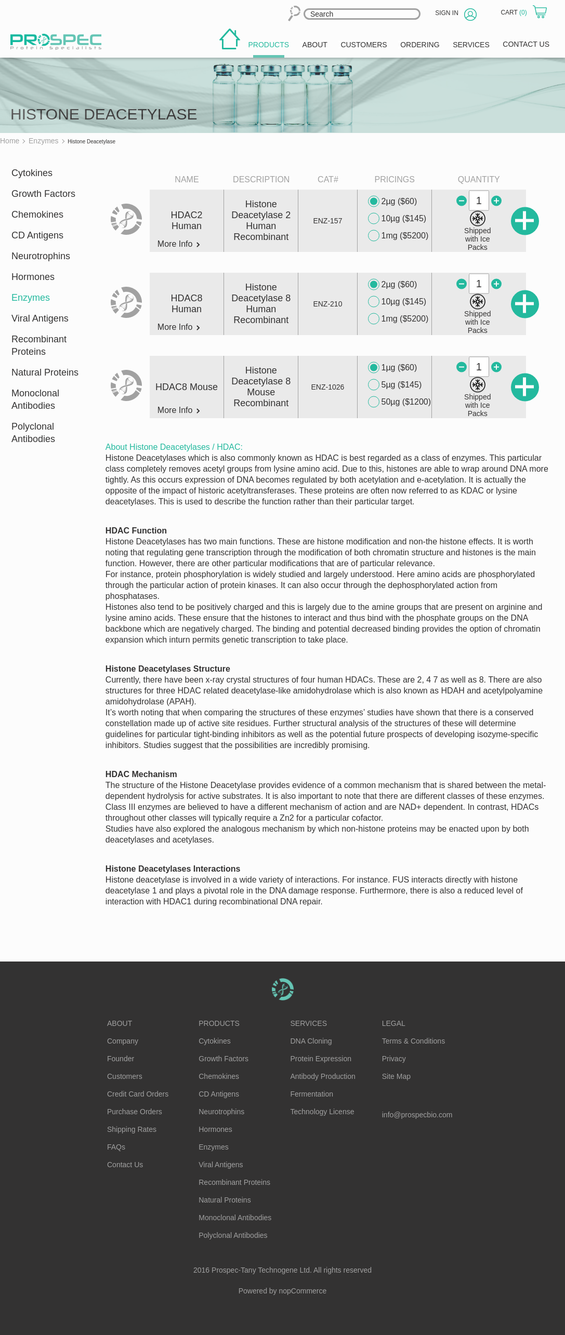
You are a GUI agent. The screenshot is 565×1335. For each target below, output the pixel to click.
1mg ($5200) (398, 236)
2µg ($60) (392, 201)
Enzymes (30, 297)
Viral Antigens (40, 318)
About (119, 1023)
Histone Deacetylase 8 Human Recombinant (261, 303)
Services (309, 1023)
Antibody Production (323, 1076)
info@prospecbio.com (417, 1115)
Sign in (446, 13)
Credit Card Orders (137, 1094)
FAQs (116, 1147)
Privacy (394, 1058)
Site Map (396, 1076)
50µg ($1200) (399, 402)
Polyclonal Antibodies (33, 432)
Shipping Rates (131, 1129)
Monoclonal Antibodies (35, 399)
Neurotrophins (40, 256)
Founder (120, 1058)
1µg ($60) (392, 367)
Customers (124, 1076)
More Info (178, 244)
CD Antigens (37, 235)
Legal (393, 1023)
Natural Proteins (44, 372)
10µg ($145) (397, 218)
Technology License (322, 1111)
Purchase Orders (134, 1111)
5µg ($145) (395, 385)
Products (219, 1023)
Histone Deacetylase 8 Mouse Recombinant (261, 386)
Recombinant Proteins (39, 345)
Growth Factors (43, 194)
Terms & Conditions (413, 1041)
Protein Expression (321, 1058)
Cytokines (31, 173)
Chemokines (37, 214)
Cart (515, 12)
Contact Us (125, 1164)
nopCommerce (303, 1291)
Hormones (33, 277)
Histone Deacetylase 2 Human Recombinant (261, 220)
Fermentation (312, 1094)
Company (122, 1041)
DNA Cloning (311, 1041)
